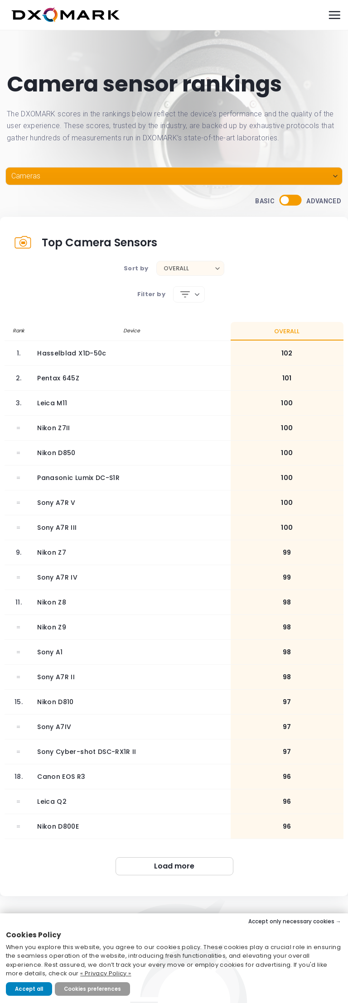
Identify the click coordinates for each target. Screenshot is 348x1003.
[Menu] (334, 15)
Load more (174, 866)
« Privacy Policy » (105, 973)
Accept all (29, 989)
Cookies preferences (92, 989)
